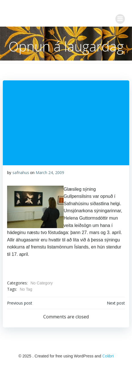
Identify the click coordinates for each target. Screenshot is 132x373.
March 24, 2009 (50, 172)
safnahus (20, 172)
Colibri (108, 356)
